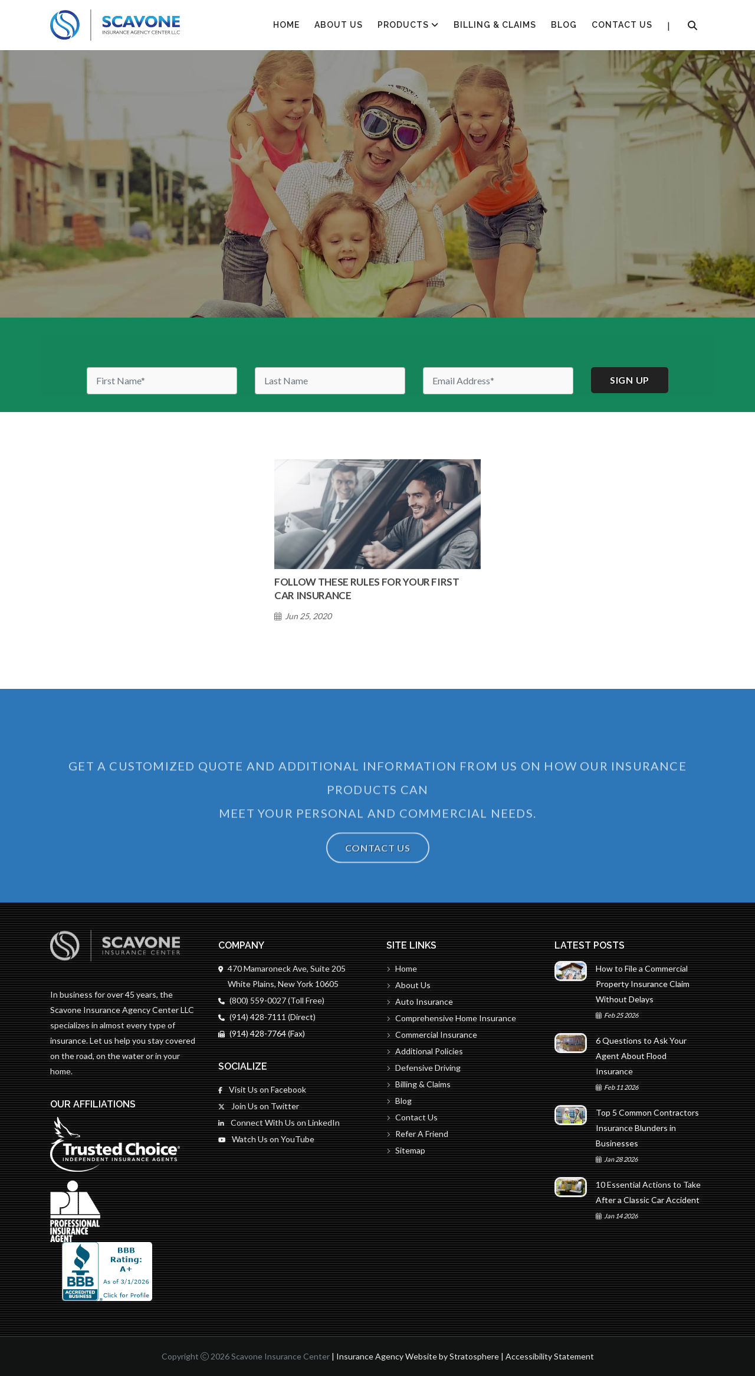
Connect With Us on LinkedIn (279, 1122)
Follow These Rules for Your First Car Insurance (366, 589)
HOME (286, 25)
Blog (564, 25)
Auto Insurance (419, 1001)
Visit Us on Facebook (262, 1089)
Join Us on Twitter (258, 1106)
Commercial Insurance (431, 1034)
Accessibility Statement (549, 1356)
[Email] (498, 380)
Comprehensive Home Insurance (451, 1018)
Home (401, 968)
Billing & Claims (495, 25)
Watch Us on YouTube (266, 1139)
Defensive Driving (423, 1068)
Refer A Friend (417, 1134)
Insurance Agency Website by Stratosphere (417, 1356)
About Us (338, 25)
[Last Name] (330, 380)
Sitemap (405, 1150)
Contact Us (622, 25)
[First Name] (162, 380)
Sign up (629, 379)
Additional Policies (424, 1051)
